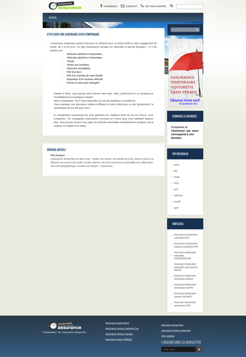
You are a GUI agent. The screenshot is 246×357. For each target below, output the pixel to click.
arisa (176, 164)
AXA (176, 183)
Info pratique (57, 155)
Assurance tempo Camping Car (122, 328)
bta (175, 170)
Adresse (178, 195)
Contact (129, 6)
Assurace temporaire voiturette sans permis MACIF (185, 267)
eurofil (177, 201)
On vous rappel (154, 6)
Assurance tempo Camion (119, 334)
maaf (176, 177)
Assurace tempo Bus (172, 325)
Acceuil (53, 17)
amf (176, 189)
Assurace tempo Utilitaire (118, 339)
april (176, 207)
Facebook (108, 6)
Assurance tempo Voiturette (176, 330)
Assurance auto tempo (117, 323)
